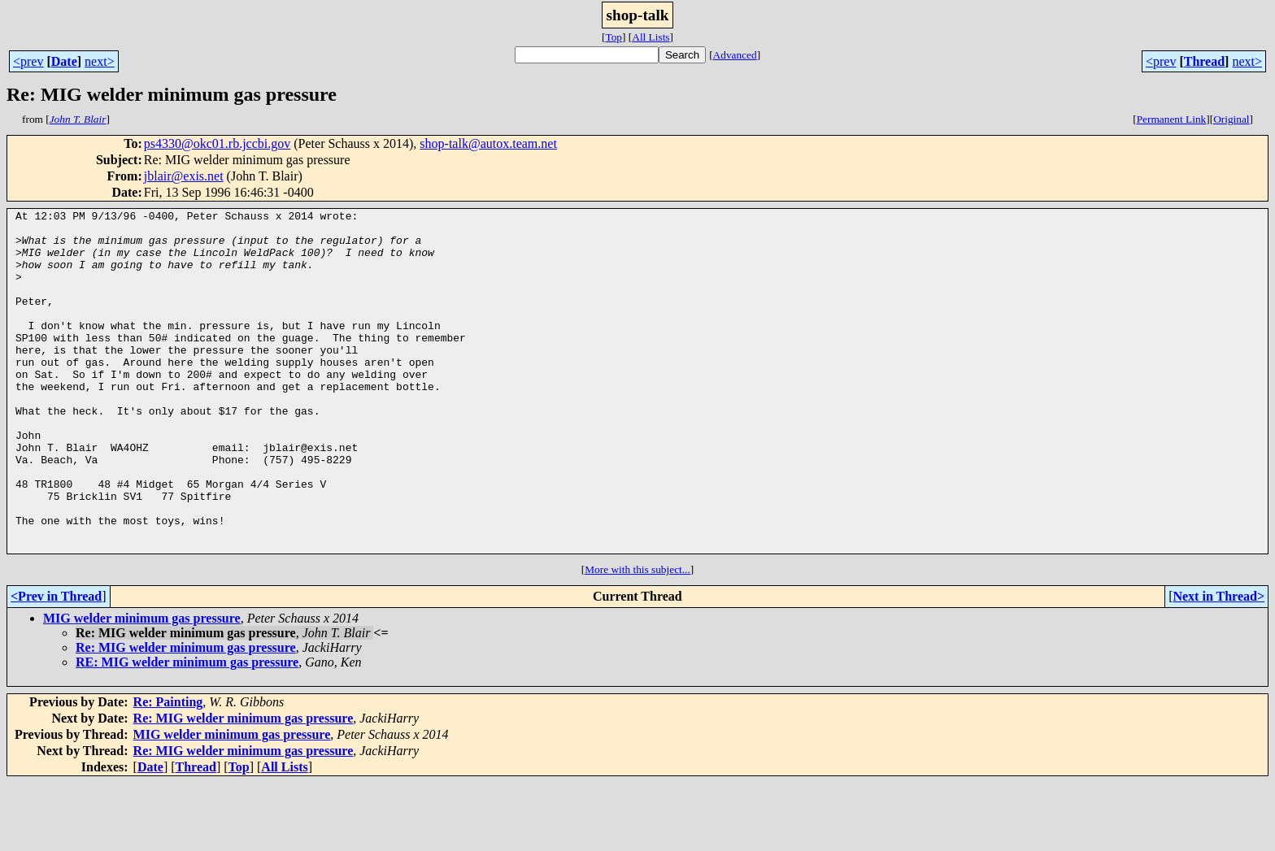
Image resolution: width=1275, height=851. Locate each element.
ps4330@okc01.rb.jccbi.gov (217, 143)
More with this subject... (637, 638)
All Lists (650, 37)
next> (100, 61)
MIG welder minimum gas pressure (142, 686)
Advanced (735, 55)
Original (1231, 119)
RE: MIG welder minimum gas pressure (187, 730)
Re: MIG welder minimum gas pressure (186, 716)
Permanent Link (1172, 119)
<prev (28, 61)
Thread (1204, 61)
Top (613, 37)
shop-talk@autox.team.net (488, 143)
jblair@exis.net (184, 176)
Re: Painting (168, 770)
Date (64, 61)
